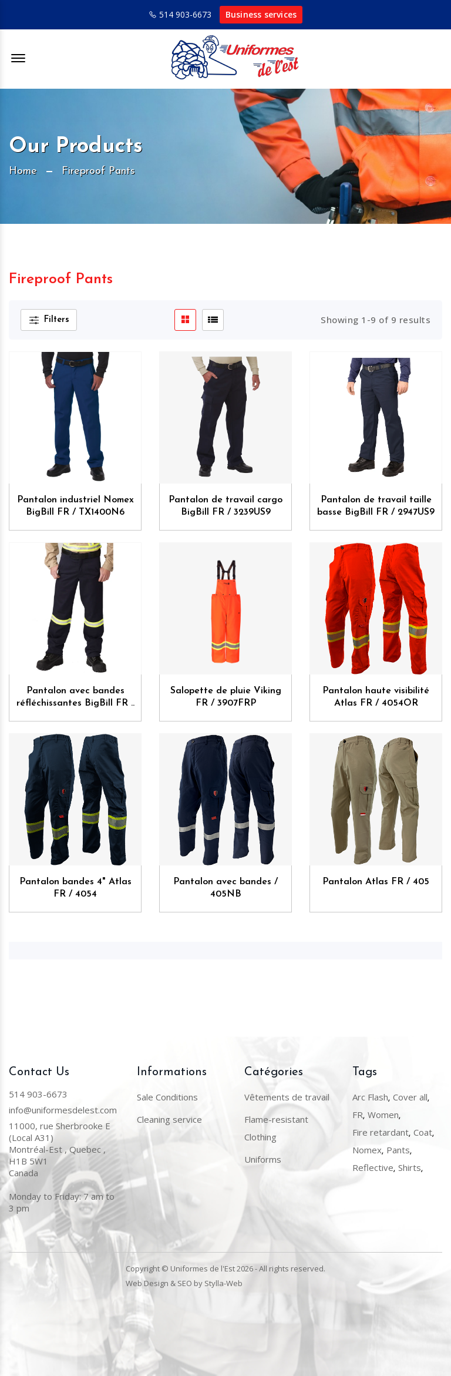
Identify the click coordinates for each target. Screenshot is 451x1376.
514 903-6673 (185, 14)
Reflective (372, 1167)
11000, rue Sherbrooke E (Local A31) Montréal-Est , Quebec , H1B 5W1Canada (59, 1149)
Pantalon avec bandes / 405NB (225, 888)
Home (23, 171)
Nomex (367, 1150)
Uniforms (262, 1159)
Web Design (147, 1283)
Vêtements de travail (286, 1097)
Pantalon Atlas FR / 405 (375, 882)
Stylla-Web (223, 1283)
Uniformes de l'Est (202, 1268)
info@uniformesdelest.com (63, 1110)
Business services (261, 14)
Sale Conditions (167, 1097)
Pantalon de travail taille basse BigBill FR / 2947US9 (376, 506)
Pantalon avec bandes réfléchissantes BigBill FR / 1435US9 (75, 698)
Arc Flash (370, 1097)
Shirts (409, 1167)
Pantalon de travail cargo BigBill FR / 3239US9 (225, 506)
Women (383, 1114)
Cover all (410, 1097)
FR (357, 1114)
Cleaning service (169, 1119)
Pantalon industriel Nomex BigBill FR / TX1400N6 (75, 506)
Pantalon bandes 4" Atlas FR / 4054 (75, 888)
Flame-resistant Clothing (276, 1128)
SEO (184, 1283)
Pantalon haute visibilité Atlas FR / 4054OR (375, 697)
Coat (422, 1132)
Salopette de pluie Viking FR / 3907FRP (225, 697)
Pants (398, 1150)
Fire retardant (380, 1132)
